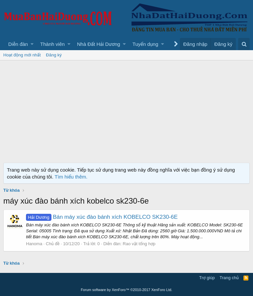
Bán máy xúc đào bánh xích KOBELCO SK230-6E (102, 217)
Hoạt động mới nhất (22, 54)
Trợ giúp (207, 277)
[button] (32, 44)
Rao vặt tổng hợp (139, 243)
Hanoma (34, 243)
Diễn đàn (18, 44)
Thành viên (52, 44)
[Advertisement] (126, 110)
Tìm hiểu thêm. (71, 177)
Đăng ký (54, 54)
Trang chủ (229, 277)
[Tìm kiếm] (244, 44)
